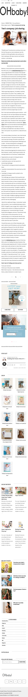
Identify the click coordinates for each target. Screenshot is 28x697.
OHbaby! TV (14, 5)
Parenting (3, 630)
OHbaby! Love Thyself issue (21, 423)
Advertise (7, 3)
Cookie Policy (3, 691)
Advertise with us (5, 620)
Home (2, 23)
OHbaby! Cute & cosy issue (21, 440)
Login (12, 3)
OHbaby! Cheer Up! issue (20, 406)
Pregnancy (4, 623)
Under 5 (3, 628)
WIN (2, 640)
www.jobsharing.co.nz (17, 70)
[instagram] (15, 681)
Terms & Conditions (12, 691)
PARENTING (9, 23)
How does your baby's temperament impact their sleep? (19, 564)
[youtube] (24, 681)
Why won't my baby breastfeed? (18, 603)
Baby (3, 625)
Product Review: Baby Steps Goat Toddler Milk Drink (6, 497)
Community (4, 635)
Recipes (3, 638)
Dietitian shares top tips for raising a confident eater (19, 577)
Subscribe (18, 3)
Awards (25, 3)
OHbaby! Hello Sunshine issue (21, 456)
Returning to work (5, 25)
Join (2, 3)
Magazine (4, 642)
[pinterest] (20, 681)
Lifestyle (3, 633)
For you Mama (16, 23)
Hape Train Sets (19, 495)
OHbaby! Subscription (7, 390)
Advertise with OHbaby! (10, 65)
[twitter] (8, 0)
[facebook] (7, 681)
